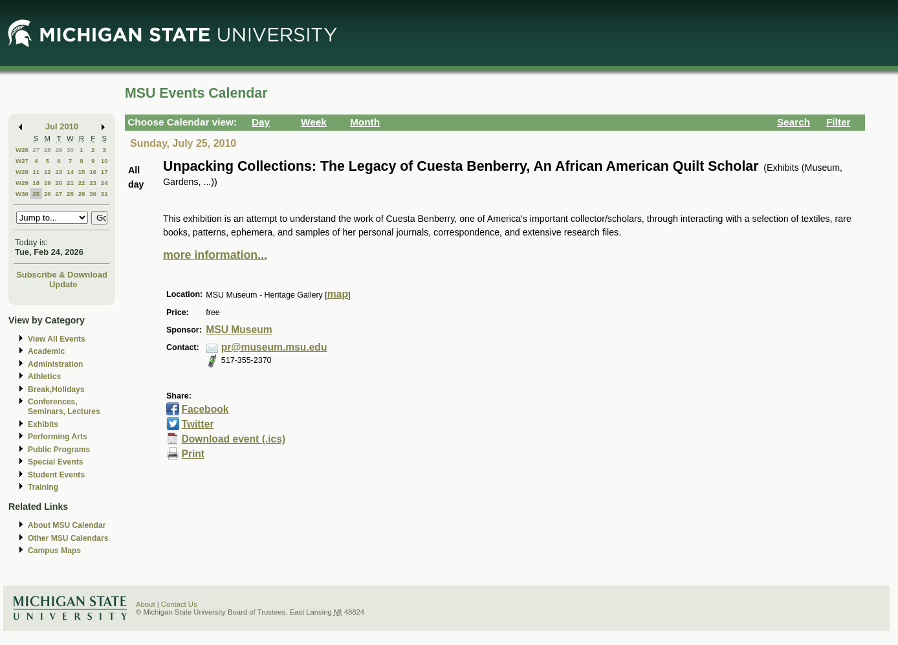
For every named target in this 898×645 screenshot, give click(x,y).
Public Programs (59, 449)
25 (35, 193)
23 (92, 182)
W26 (22, 149)
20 (58, 182)
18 (35, 182)
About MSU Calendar (66, 525)
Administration (55, 364)
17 (104, 171)
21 (70, 182)
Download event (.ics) (233, 438)
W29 (22, 182)
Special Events (55, 461)
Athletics (44, 376)
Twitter (197, 424)
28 (47, 149)
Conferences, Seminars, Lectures (64, 406)
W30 (22, 193)
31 (104, 193)
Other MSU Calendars (68, 538)
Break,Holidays (56, 389)
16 (92, 171)
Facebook (204, 409)
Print (192, 453)
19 (47, 182)
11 (35, 171)
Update (63, 284)
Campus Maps (54, 550)
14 (70, 171)
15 (81, 171)
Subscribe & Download (61, 274)
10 (104, 160)
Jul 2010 (61, 126)
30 (70, 149)
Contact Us (179, 604)
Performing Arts (57, 436)
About (145, 604)
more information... (215, 254)
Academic (46, 351)
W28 (22, 171)
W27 (22, 160)
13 (58, 171)
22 (81, 182)
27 (35, 149)
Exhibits (43, 424)
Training (43, 487)
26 (47, 193)
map (337, 294)
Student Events (56, 474)
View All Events (56, 339)
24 (104, 182)
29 (58, 149)
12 (47, 171)
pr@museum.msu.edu (274, 347)
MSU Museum (239, 329)
